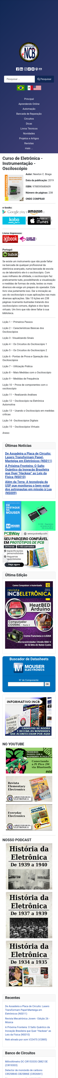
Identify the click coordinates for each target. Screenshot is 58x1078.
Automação (29, 108)
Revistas (29, 143)
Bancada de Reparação (29, 113)
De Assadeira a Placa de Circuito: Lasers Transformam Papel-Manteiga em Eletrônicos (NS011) (28, 457)
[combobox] (19, 79)
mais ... (29, 148)
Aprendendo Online (29, 103)
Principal (29, 99)
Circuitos (29, 118)
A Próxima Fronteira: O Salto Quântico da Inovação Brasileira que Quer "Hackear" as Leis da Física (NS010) (27, 471)
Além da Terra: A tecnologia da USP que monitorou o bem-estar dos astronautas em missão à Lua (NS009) (28, 487)
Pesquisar (44, 79)
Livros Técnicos (29, 128)
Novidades (29, 133)
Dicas (29, 123)
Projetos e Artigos (29, 138)
